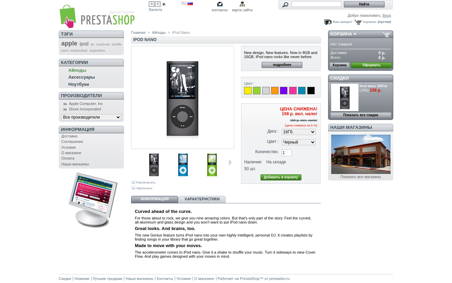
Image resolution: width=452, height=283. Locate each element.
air (92, 44)
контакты (220, 10)
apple (69, 43)
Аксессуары (81, 77)
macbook (103, 44)
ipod (84, 43)
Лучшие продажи (108, 279)
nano (65, 50)
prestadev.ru (279, 279)
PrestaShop (249, 279)
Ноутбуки (78, 84)
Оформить (372, 65)
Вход (387, 15)
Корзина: (370, 22)
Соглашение (72, 141)
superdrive (97, 50)
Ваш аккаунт (342, 22)
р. (164, 4)
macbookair (79, 50)
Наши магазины (75, 164)
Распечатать (146, 182)
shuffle (117, 44)
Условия (68, 147)
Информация (78, 129)
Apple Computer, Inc (86, 104)
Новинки (81, 279)
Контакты (165, 279)
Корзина (341, 34)
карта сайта (242, 10)
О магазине (71, 153)
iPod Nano (367, 86)
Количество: (267, 151)
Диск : (273, 131)
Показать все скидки (360, 115)
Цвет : (273, 141)
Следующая (230, 162)
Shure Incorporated (85, 109)
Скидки (339, 78)
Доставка (69, 136)
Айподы (77, 70)
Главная (138, 32)
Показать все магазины (360, 177)
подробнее (282, 65)
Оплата (67, 158)
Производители (81, 95)
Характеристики (202, 199)
